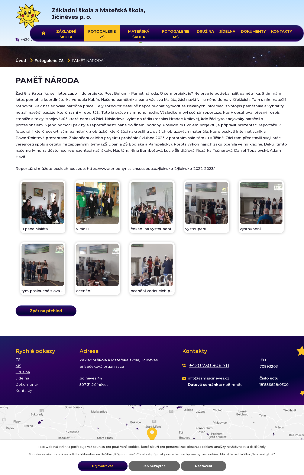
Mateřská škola (138, 33)
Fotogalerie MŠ (176, 33)
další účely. (258, 447)
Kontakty (281, 31)
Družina (205, 31)
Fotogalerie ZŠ (49, 60)
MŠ (18, 366)
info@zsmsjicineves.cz (208, 378)
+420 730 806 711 (209, 365)
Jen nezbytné (154, 466)
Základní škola (66, 33)
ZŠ (18, 359)
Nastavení (203, 466)
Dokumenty (253, 31)
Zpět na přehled (46, 311)
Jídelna (227, 31)
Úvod (21, 60)
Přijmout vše (102, 466)
